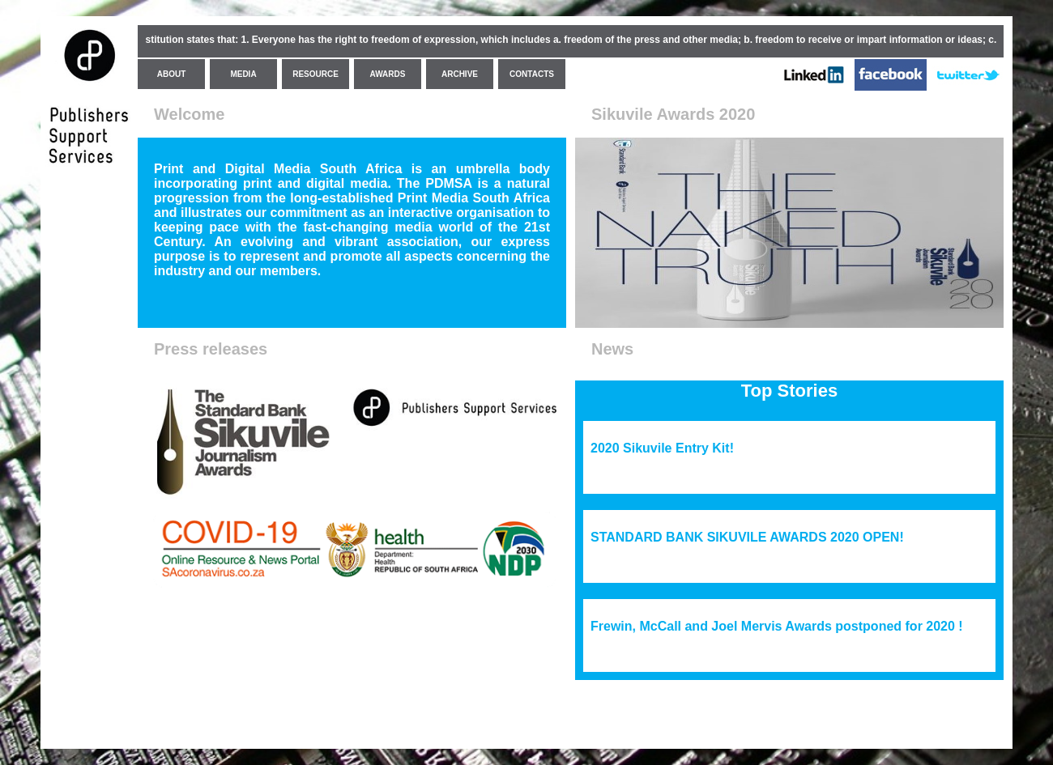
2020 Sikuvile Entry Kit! (662, 448)
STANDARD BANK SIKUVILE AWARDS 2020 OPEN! (747, 537)
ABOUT (171, 74)
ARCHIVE (459, 74)
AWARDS (388, 74)
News (612, 349)
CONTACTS (531, 74)
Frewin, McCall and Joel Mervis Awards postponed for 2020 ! (776, 626)
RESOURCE (315, 74)
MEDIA (243, 74)
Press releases (210, 349)
